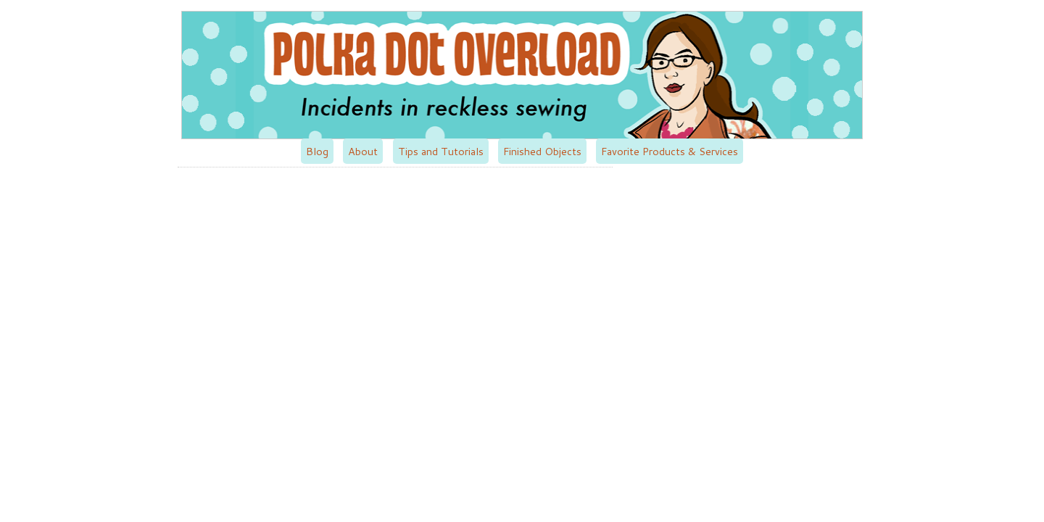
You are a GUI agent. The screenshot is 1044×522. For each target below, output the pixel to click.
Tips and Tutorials (441, 151)
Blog (317, 151)
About (363, 151)
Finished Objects (542, 151)
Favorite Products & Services (669, 151)
